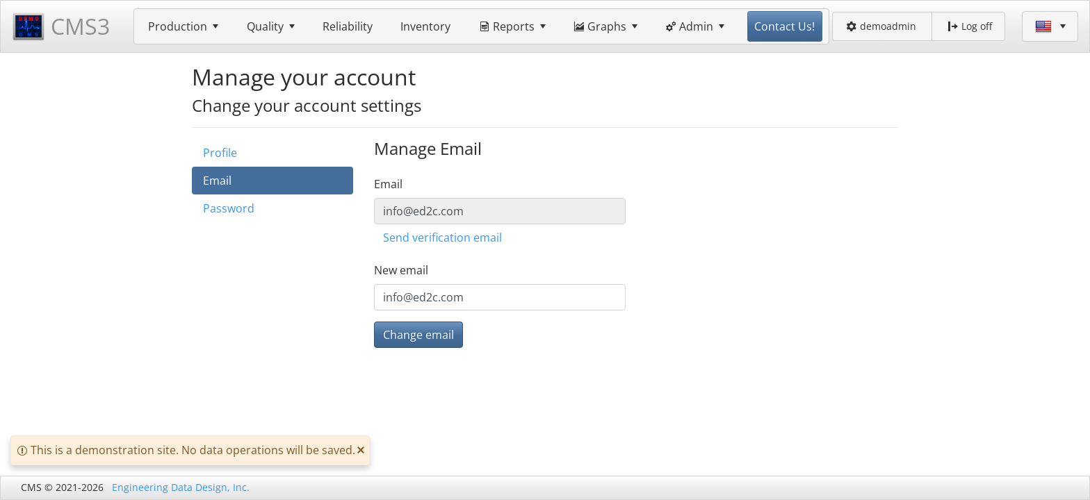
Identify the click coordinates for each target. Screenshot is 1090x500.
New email (401, 270)
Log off (969, 26)
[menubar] (481, 26)
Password (228, 208)
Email (217, 180)
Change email (418, 334)
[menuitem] (183, 26)
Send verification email (442, 237)
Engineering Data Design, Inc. (181, 487)
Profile (220, 152)
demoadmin (881, 26)
